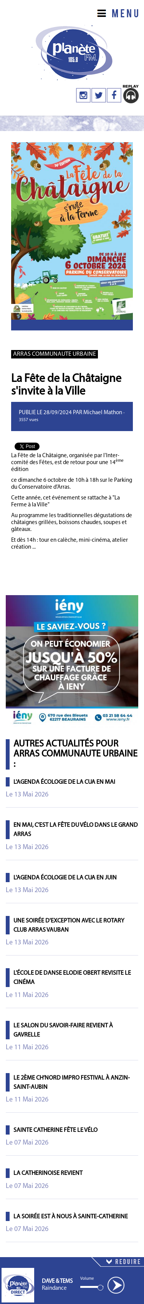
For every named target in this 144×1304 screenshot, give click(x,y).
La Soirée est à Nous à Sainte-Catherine (70, 1217)
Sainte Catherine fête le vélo (55, 1130)
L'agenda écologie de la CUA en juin (65, 878)
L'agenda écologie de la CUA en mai (64, 782)
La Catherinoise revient (48, 1173)
